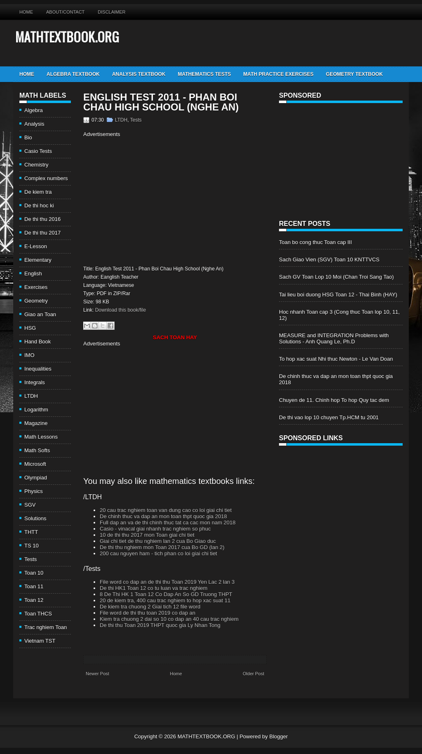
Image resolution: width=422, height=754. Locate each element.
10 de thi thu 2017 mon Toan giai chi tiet (147, 535)
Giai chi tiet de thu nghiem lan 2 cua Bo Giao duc (158, 541)
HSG (30, 328)
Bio (28, 137)
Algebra (33, 110)
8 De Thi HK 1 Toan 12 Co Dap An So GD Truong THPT (166, 594)
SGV (29, 505)
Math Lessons (41, 437)
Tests (30, 559)
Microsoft (35, 464)
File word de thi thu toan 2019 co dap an (147, 613)
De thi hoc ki (39, 205)
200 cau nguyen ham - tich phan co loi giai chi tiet (158, 553)
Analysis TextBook (139, 74)
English (33, 273)
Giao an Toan (40, 314)
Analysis (34, 124)
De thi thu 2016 (42, 219)
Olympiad (35, 477)
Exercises (35, 287)
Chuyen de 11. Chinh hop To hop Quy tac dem (334, 400)
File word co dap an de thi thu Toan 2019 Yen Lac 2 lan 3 (167, 582)
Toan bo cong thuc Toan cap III (315, 242)
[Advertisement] (152, 200)
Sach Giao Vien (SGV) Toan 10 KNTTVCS (329, 259)
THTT (31, 532)
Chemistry (36, 165)
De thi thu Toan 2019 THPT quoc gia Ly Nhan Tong (160, 625)
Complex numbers (46, 178)
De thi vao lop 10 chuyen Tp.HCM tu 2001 (329, 417)
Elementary (38, 260)
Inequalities (38, 369)
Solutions (35, 518)
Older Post (253, 673)
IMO (29, 355)
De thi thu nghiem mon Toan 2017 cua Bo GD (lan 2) (162, 547)
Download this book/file (120, 310)
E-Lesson (35, 246)
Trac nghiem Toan (45, 627)
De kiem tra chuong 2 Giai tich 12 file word (150, 607)
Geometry (36, 301)
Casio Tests (38, 151)
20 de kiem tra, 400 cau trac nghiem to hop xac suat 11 (165, 600)
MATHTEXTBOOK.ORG (67, 36)
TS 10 (31, 546)
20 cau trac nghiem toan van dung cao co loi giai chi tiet (166, 510)
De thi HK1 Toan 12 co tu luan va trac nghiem (153, 588)
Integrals (34, 382)
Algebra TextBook (73, 74)
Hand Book (37, 341)
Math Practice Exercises (278, 74)
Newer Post (97, 673)
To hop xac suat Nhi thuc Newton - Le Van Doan (336, 359)
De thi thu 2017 (42, 233)
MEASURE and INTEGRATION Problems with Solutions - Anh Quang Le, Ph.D (334, 338)
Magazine (35, 423)
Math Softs (37, 450)
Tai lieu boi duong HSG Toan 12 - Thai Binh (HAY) (338, 294)
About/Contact (65, 11)
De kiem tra (38, 192)
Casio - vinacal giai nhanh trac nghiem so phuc (155, 529)
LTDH (31, 396)
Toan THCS (38, 614)
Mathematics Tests (204, 74)
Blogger (278, 736)
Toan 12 (33, 600)
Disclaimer (111, 11)
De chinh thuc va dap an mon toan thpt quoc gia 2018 (163, 516)
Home (26, 11)
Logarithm (36, 409)
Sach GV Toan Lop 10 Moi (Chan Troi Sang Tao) (336, 277)
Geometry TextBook (354, 74)
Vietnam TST (39, 641)
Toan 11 (33, 586)
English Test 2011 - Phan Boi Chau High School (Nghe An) (161, 102)
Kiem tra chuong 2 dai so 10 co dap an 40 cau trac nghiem (169, 619)
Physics (33, 491)
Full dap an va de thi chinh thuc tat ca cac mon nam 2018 (168, 522)
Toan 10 (33, 573)
